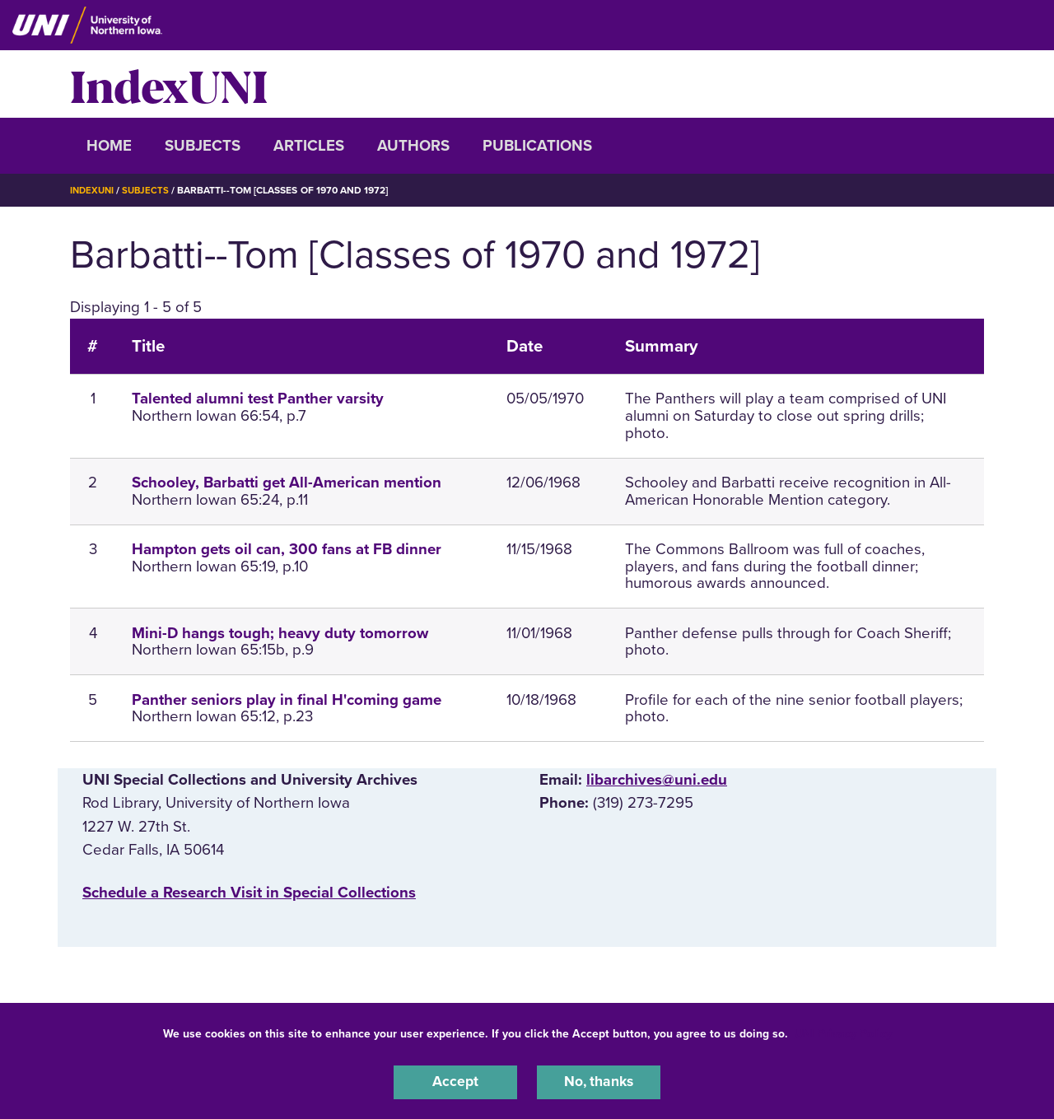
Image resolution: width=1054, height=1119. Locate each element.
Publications (537, 146)
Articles (308, 146)
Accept (455, 1081)
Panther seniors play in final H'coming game (286, 699)
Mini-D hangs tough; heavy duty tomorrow (280, 632)
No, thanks (599, 1081)
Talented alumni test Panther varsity (258, 398)
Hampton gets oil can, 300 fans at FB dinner (286, 549)
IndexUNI (169, 84)
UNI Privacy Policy (843, 1031)
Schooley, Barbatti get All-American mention (286, 482)
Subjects (202, 146)
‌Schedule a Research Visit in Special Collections (249, 892)
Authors (413, 146)
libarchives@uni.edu (656, 780)
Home (109, 146)
